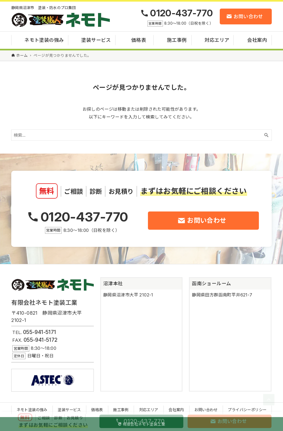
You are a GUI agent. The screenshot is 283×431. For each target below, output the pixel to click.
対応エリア (148, 409)
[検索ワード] (141, 135)
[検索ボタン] (266, 135)
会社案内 (176, 409)
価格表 (97, 409)
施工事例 (121, 409)
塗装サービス (69, 409)
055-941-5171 (39, 332)
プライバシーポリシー (247, 409)
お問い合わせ (205, 409)
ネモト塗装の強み (32, 409)
